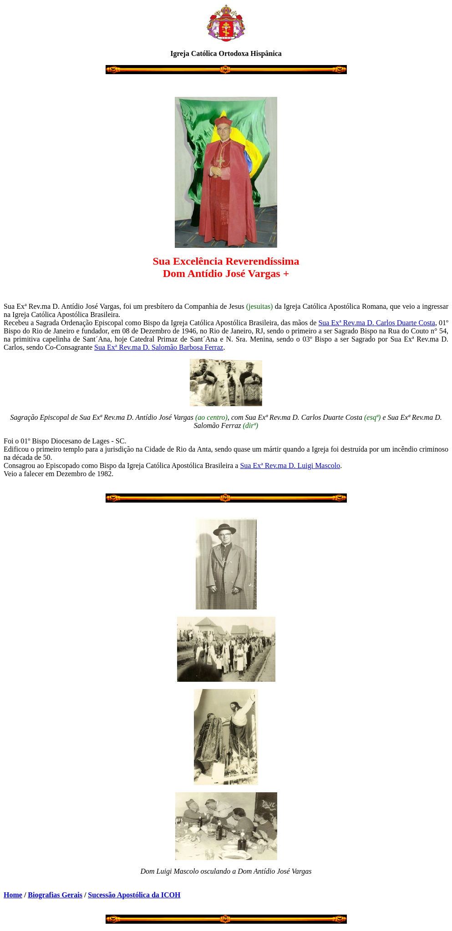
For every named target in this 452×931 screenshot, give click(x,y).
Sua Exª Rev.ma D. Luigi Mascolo (290, 465)
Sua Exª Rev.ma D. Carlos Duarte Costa (376, 323)
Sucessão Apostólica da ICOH (134, 895)
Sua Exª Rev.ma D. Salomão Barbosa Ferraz (158, 347)
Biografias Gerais (55, 895)
